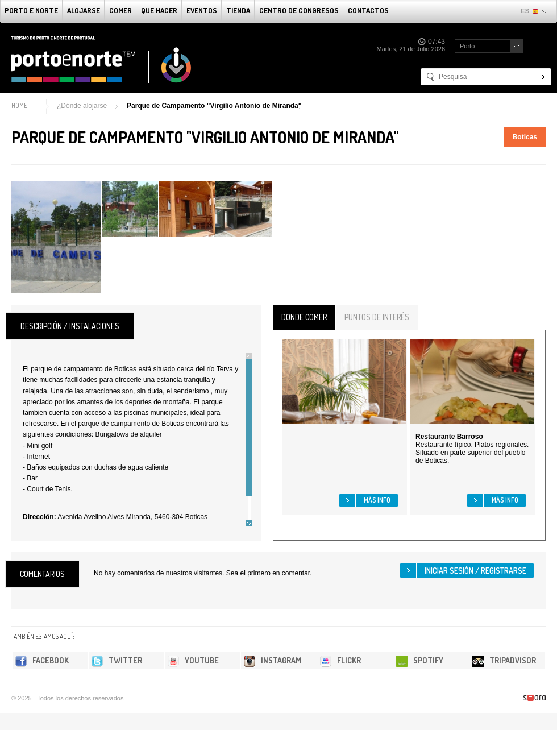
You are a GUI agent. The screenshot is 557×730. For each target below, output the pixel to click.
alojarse (83, 10)
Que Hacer (159, 10)
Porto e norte (31, 10)
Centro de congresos (299, 10)
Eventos (201, 10)
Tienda (238, 10)
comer (120, 10)
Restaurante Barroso (449, 437)
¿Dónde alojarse (82, 106)
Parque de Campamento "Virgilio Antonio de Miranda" (214, 106)
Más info (377, 500)
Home (19, 105)
